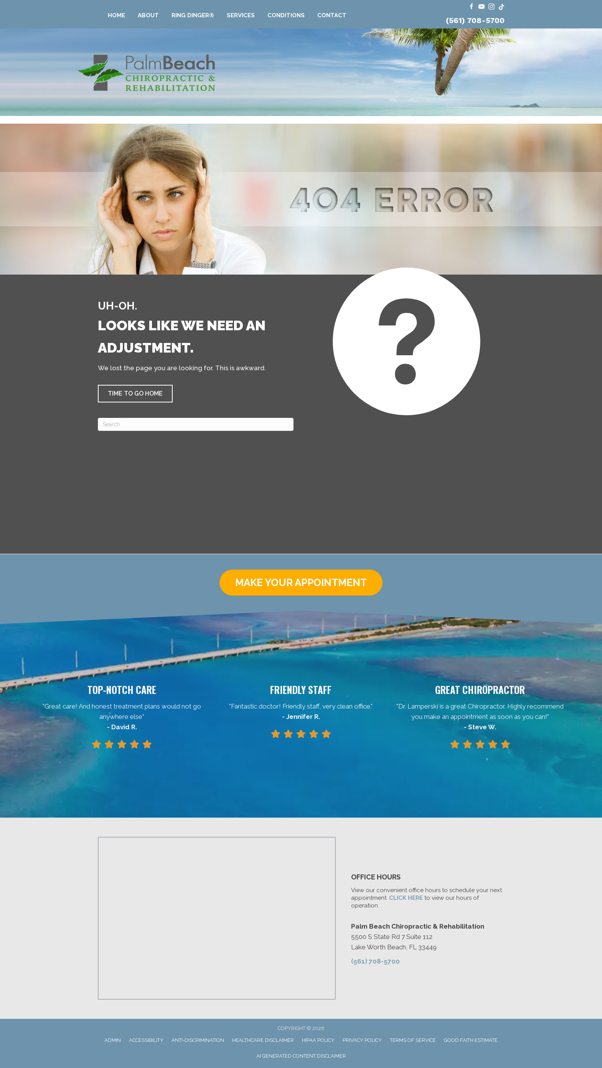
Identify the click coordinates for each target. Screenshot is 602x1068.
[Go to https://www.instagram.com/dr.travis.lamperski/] (491, 7)
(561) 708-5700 (475, 20)
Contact (331, 15)
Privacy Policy (362, 1040)
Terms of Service (413, 1040)
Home (116, 15)
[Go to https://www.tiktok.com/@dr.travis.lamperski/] (501, 7)
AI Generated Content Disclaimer (301, 1056)
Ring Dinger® (193, 15)
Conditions (286, 15)
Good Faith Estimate (471, 1040)
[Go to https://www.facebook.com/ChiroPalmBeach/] (471, 7)
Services (241, 15)
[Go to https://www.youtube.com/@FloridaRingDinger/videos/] (481, 7)
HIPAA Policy (318, 1040)
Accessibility (146, 1040)
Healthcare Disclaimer (263, 1040)
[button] (135, 393)
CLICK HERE (406, 897)
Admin (112, 1040)
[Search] (196, 424)
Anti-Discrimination (198, 1040)
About (148, 15)
